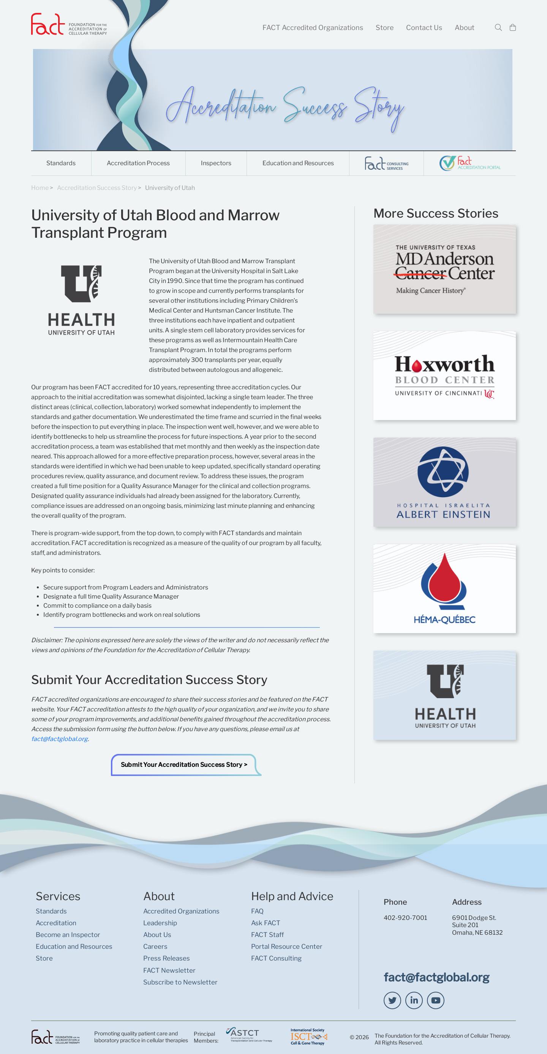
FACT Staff (267, 935)
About (464, 28)
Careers (155, 946)
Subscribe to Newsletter (180, 982)
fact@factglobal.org (59, 739)
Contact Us (424, 28)
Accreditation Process (138, 163)
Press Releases (166, 958)
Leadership (160, 923)
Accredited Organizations (181, 911)
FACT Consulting (276, 958)
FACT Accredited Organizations (312, 28)
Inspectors (216, 163)
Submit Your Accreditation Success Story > (184, 764)
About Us (157, 935)
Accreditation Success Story (97, 187)
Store (385, 28)
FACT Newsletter (169, 970)
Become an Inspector (68, 935)
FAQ (257, 911)
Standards (61, 163)
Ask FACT (265, 923)
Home (40, 187)
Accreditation (56, 923)
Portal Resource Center (287, 946)
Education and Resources (298, 163)
